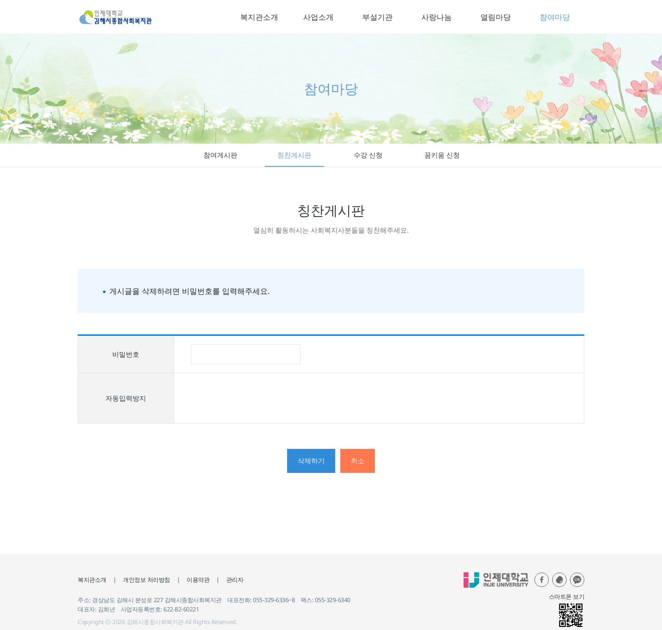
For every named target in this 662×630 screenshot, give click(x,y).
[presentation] (255, 398)
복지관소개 (259, 17)
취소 (357, 460)
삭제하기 (311, 460)
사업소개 (318, 17)
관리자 (235, 580)
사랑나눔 (436, 17)
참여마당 (555, 17)
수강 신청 (368, 155)
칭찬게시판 (294, 155)
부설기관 (377, 17)
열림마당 (495, 17)
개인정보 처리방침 (146, 580)
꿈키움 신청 (442, 155)
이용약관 (198, 580)
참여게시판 (220, 155)
